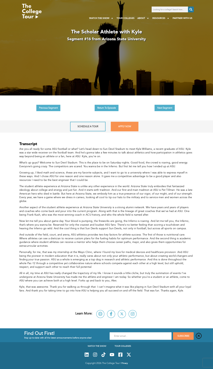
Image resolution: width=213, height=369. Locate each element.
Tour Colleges (125, 18)
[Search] (191, 9)
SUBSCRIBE (183, 336)
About (143, 18)
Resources (161, 18)
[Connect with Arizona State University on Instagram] (133, 314)
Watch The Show (101, 18)
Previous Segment (48, 107)
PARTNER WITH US (182, 18)
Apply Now (124, 126)
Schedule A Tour (87, 126)
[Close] (198, 336)
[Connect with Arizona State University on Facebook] (111, 314)
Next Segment (164, 107)
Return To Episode (106, 107)
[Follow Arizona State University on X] (122, 314)
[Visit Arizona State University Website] (100, 314)
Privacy (124, 363)
